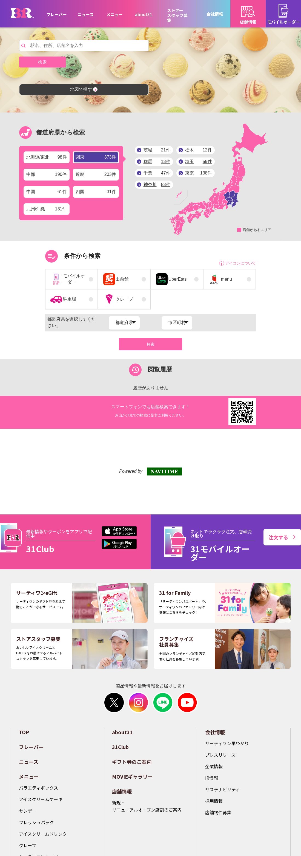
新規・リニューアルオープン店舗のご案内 (147, 806)
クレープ (27, 845)
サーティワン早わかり (227, 743)
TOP (24, 732)
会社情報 (215, 732)
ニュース (86, 14)
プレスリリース (220, 754)
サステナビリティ (222, 789)
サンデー (27, 810)
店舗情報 (122, 791)
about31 (143, 14)
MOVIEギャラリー (132, 776)
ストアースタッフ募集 (177, 15)
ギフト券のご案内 (131, 761)
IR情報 (211, 778)
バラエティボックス (38, 787)
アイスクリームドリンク (43, 833)
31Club (120, 747)
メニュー (29, 776)
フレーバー (56, 14)
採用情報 (214, 801)
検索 (150, 344)
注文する (282, 537)
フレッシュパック (36, 822)
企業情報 (214, 766)
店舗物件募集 (218, 812)
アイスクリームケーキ (40, 799)
